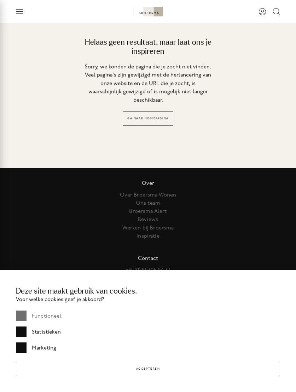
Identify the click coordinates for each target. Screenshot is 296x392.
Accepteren (148, 369)
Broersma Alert (148, 211)
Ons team (148, 202)
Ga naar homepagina (148, 119)
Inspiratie (148, 235)
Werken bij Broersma (148, 227)
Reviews (148, 219)
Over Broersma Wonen (148, 194)
